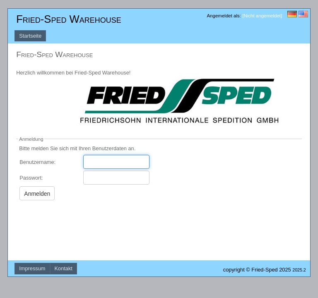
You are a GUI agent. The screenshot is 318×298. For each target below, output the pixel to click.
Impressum (32, 268)
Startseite (30, 36)
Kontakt (63, 268)
